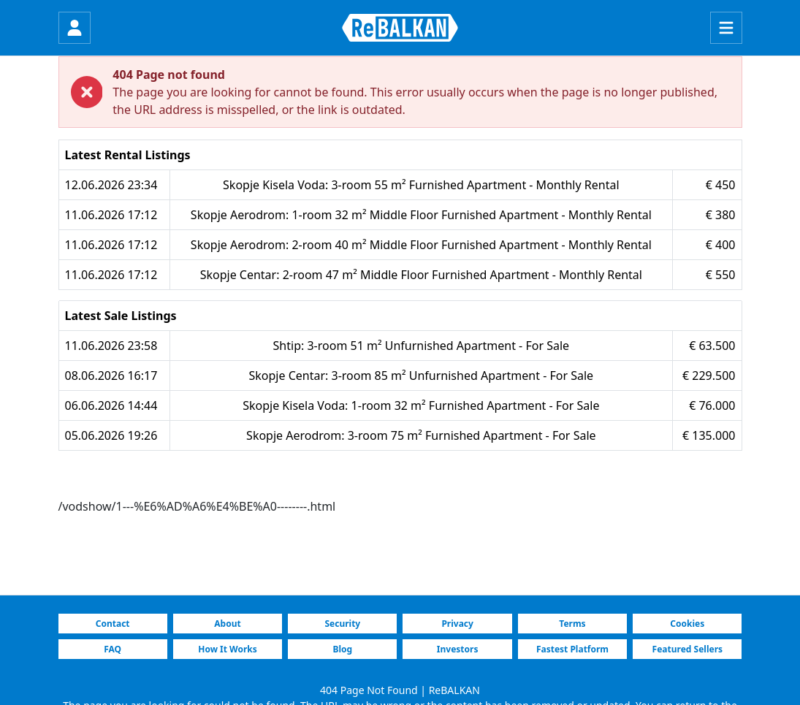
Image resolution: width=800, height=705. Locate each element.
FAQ (112, 649)
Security (342, 623)
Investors (458, 649)
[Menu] (726, 28)
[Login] (74, 28)
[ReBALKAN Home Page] (400, 28)
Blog (343, 649)
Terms (572, 623)
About (227, 623)
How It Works (227, 649)
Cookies (687, 623)
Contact (113, 623)
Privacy (457, 623)
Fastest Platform (572, 649)
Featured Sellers (687, 649)
